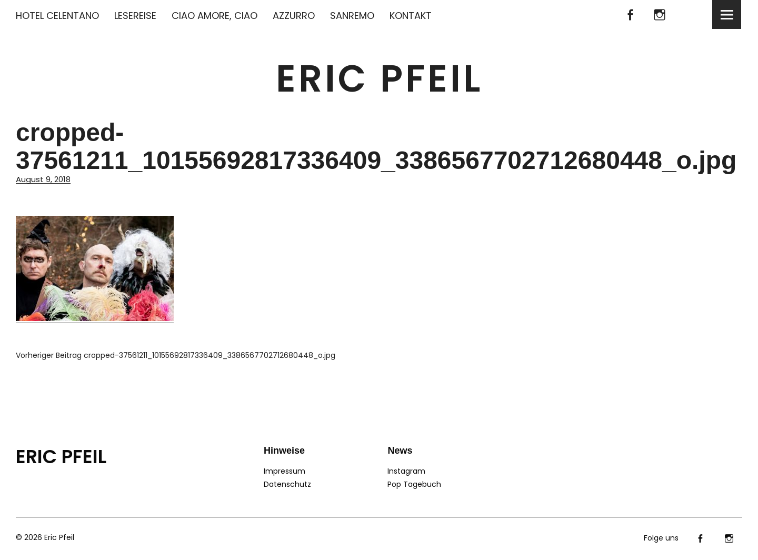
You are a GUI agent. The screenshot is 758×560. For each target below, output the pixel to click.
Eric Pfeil (379, 79)
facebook (630, 14)
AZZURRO (294, 15)
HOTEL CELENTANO (57, 15)
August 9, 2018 (43, 179)
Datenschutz (287, 484)
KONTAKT (411, 15)
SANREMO (352, 15)
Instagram (659, 14)
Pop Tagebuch (414, 484)
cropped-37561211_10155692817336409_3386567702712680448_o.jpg (175, 355)
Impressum (284, 471)
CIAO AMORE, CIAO (214, 15)
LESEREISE (135, 15)
